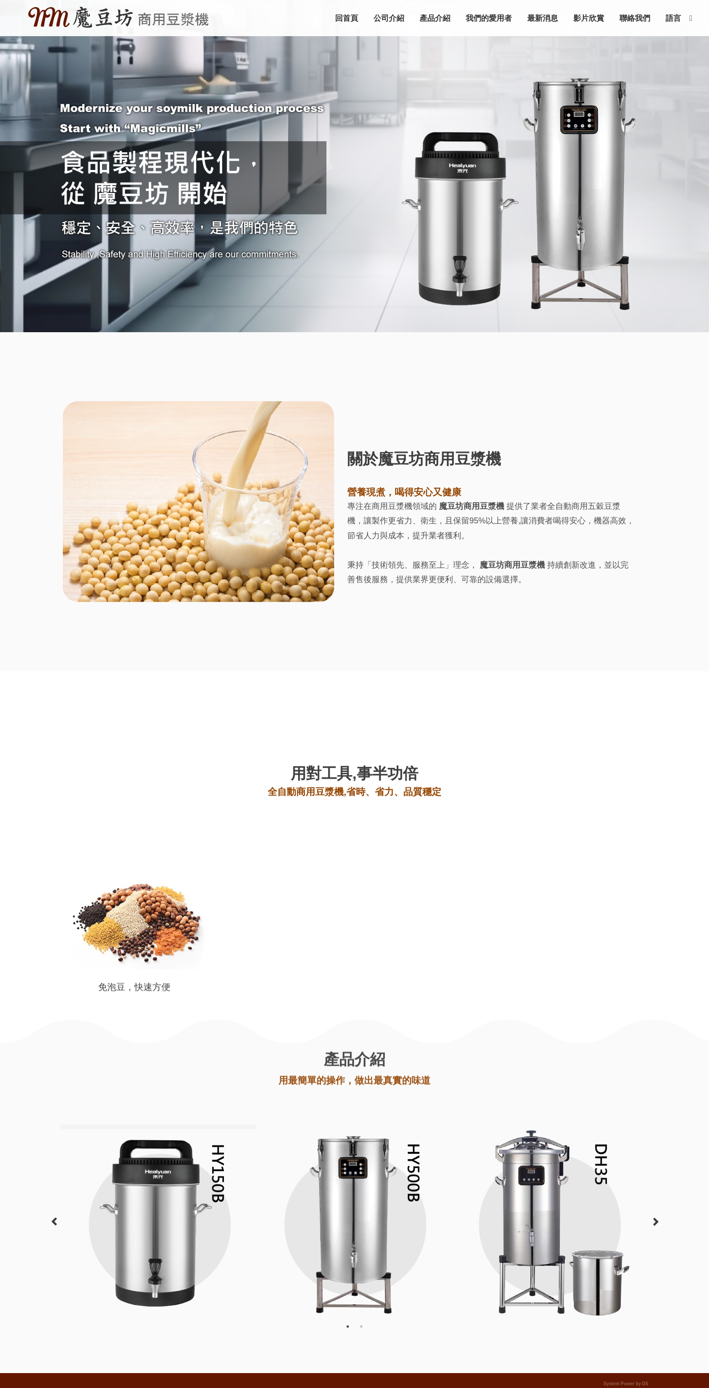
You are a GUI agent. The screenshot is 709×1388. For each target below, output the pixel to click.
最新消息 (542, 18)
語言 (673, 18)
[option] (158, 1127)
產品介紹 (435, 18)
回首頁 (346, 18)
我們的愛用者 (489, 18)
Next (655, 1222)
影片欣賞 (588, 18)
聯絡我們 (634, 18)
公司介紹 (388, 18)
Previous (53, 1222)
